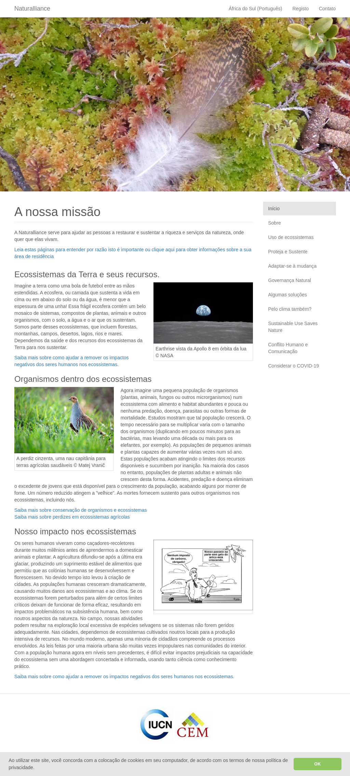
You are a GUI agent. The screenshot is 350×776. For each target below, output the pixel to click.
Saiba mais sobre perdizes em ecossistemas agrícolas (72, 517)
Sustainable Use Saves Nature (293, 327)
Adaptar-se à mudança (292, 266)
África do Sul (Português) (255, 8)
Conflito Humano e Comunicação (288, 348)
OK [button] (317, 764)
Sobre (274, 223)
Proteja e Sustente (288, 251)
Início (274, 208)
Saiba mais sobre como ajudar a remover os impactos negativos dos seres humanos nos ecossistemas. (124, 676)
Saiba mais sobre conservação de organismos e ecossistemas (80, 510)
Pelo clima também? (290, 309)
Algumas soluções (287, 294)
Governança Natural (289, 280)
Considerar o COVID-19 (293, 366)
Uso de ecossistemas (291, 237)
